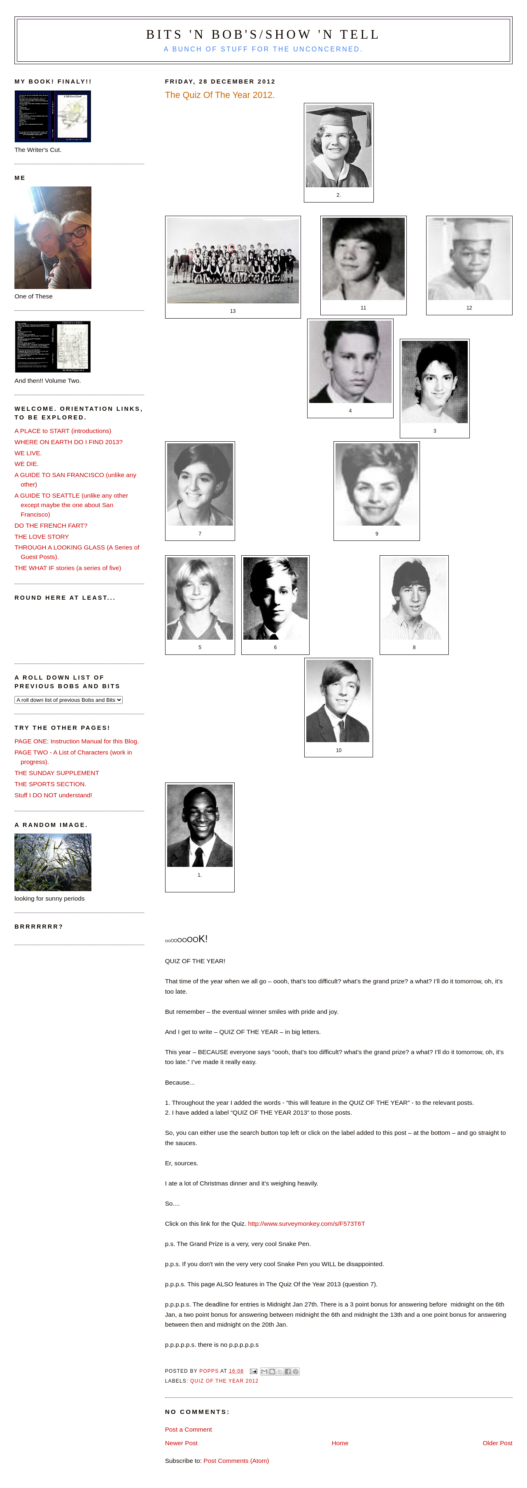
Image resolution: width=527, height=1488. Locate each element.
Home (340, 1442)
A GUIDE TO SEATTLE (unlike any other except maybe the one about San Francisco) (71, 505)
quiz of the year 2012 (224, 1381)
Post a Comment (188, 1429)
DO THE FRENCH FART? (50, 525)
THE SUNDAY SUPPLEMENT (56, 772)
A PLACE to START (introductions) (62, 430)
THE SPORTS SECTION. (50, 783)
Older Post (497, 1442)
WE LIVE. (28, 452)
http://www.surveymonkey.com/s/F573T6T (306, 1223)
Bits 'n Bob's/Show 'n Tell (263, 35)
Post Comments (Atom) (236, 1460)
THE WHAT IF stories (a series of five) (67, 567)
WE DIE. (26, 463)
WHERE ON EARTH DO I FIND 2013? (68, 441)
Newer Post (181, 1442)
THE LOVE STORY (41, 536)
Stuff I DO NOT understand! (53, 795)
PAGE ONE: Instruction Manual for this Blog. (76, 741)
